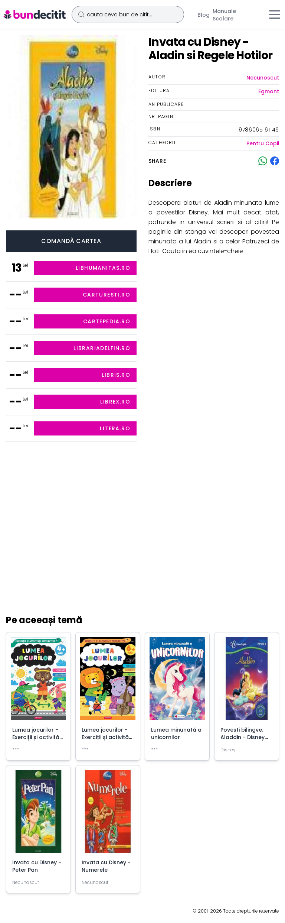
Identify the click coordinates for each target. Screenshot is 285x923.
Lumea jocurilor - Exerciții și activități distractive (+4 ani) (38, 737)
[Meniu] (274, 14)
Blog (203, 15)
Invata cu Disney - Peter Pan (36, 866)
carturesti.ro (106, 294)
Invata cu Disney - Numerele (106, 866)
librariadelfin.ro (101, 348)
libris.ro (116, 375)
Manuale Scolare (224, 14)
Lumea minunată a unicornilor (176, 733)
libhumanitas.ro (103, 268)
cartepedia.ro (106, 321)
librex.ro (115, 401)
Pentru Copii (262, 143)
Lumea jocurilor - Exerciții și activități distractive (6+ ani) (108, 737)
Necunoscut (262, 77)
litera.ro (115, 428)
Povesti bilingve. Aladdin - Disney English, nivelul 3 (242, 737)
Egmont (268, 91)
